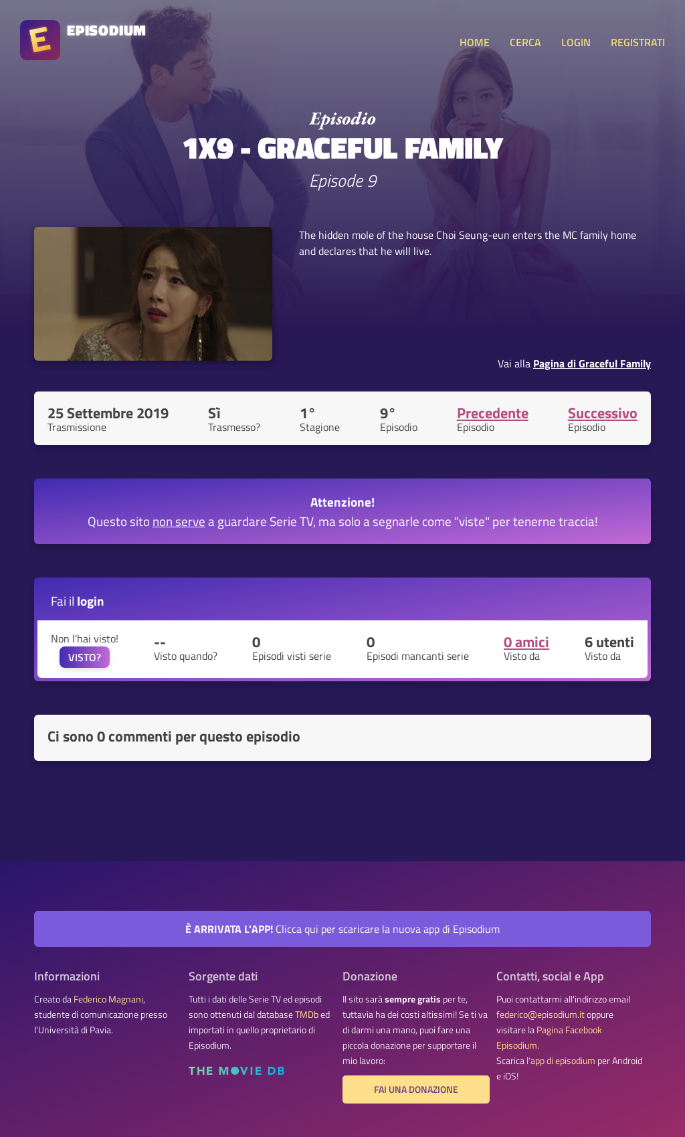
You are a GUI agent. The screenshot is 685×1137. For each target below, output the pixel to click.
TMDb (306, 1014)
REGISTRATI (638, 42)
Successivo (603, 413)
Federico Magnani (108, 999)
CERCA (525, 42)
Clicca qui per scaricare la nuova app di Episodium (342, 929)
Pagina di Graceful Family (592, 363)
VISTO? (84, 657)
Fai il (77, 600)
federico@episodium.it (540, 1014)
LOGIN (576, 42)
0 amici (526, 641)
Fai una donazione (416, 1089)
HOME (475, 42)
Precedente (492, 413)
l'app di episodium (560, 1060)
